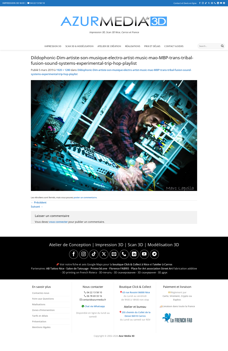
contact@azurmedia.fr (94, 299)
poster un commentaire (85, 197)
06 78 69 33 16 (94, 295)
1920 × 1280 (63, 70)
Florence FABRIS (119, 268)
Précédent (38, 202)
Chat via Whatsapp (93, 306)
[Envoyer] (222, 46)
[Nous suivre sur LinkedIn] (218, 3)
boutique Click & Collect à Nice (131, 264)
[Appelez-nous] (215, 3)
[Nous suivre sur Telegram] (224, 3)
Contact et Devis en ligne (185, 3)
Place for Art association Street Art (152, 268)
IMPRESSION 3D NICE (13, 3)
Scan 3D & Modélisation (79, 46)
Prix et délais (152, 46)
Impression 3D (52, 46)
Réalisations (132, 46)
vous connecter (58, 222)
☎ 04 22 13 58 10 (36, 3)
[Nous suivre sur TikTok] (206, 3)
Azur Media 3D (126, 335)
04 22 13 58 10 (94, 292)
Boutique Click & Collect (135, 287)
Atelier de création (109, 46)
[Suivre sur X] (209, 3)
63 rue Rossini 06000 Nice (136, 292)
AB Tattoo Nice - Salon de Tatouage (67, 268)
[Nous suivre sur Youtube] (221, 3)
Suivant (37, 206)
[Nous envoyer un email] (212, 3)
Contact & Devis (173, 46)
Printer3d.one (99, 268)
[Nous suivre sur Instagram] (203, 3)
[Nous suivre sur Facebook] (200, 3)
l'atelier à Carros (162, 264)
